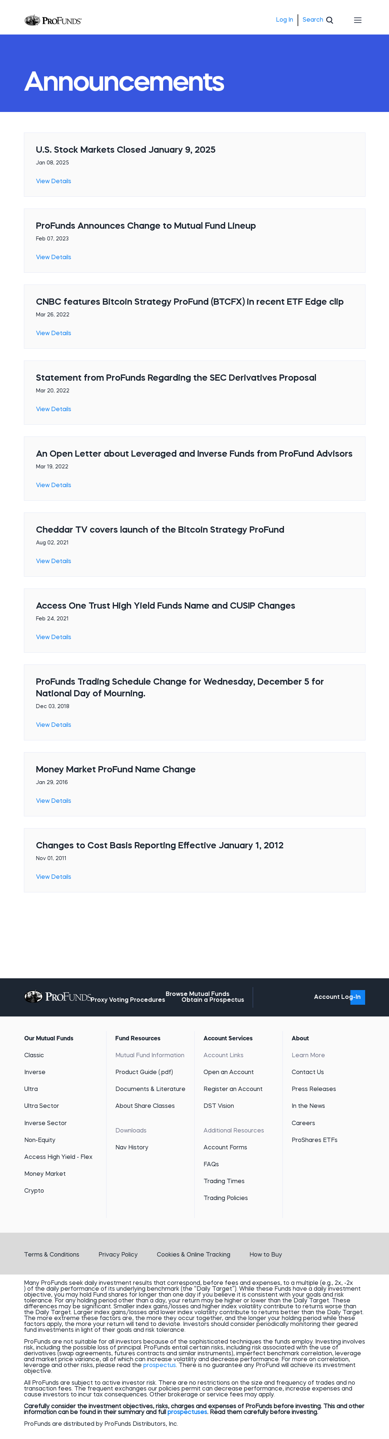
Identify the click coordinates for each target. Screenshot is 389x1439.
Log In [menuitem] (284, 20)
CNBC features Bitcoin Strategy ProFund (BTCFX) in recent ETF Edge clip (190, 302)
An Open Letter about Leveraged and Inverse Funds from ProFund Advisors (194, 454)
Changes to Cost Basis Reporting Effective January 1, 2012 (160, 846)
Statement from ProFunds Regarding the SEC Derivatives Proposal (176, 378)
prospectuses (187, 1413)
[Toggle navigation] (358, 20)
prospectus (159, 1366)
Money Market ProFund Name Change (116, 770)
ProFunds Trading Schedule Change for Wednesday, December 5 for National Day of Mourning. (180, 688)
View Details (53, 182)
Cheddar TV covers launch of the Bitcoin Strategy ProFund (160, 530)
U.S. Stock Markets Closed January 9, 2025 (126, 150)
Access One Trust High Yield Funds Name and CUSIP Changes (165, 606)
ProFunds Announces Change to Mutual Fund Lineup (146, 226)
